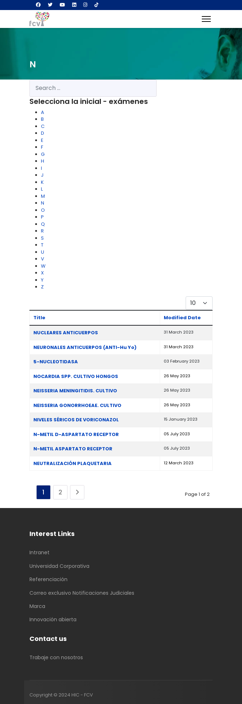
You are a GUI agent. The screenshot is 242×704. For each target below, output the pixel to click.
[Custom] (96, 4)
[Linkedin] (74, 4)
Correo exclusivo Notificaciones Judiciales (81, 593)
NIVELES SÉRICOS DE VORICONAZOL (76, 419)
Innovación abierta (52, 619)
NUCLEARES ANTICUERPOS (65, 332)
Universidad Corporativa (59, 566)
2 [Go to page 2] (60, 492)
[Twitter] (50, 4)
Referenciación (48, 579)
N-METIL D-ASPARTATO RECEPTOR (76, 434)
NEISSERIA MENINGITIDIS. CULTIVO (75, 390)
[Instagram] (85, 4)
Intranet (39, 552)
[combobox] (93, 88)
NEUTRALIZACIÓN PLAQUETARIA (72, 463)
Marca (37, 606)
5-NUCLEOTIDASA (55, 361)
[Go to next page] (77, 492)
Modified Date (182, 317)
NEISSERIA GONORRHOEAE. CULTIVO (77, 405)
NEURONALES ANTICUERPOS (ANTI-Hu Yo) (84, 347)
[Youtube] (62, 4)
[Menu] (206, 19)
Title (39, 317)
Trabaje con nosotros (56, 657)
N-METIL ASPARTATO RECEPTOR (72, 448)
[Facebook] (38, 4)
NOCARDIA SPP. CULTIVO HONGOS (75, 376)
